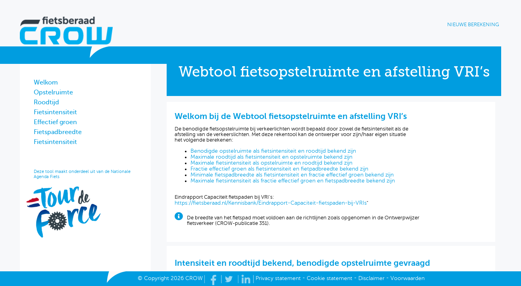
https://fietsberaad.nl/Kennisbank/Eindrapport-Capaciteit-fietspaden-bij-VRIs (271, 203)
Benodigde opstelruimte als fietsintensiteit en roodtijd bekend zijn (273, 151)
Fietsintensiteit (55, 112)
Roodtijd (46, 102)
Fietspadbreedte (58, 132)
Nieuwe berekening (473, 24)
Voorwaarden (407, 278)
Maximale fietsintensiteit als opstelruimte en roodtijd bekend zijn (271, 163)
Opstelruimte (53, 92)
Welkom (46, 82)
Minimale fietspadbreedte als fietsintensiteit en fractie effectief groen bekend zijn (292, 175)
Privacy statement (278, 278)
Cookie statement (329, 278)
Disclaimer (371, 278)
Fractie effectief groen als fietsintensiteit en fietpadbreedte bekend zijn (279, 169)
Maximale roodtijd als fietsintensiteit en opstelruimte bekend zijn (271, 157)
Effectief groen (55, 122)
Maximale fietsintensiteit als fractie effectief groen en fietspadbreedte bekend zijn (292, 181)
